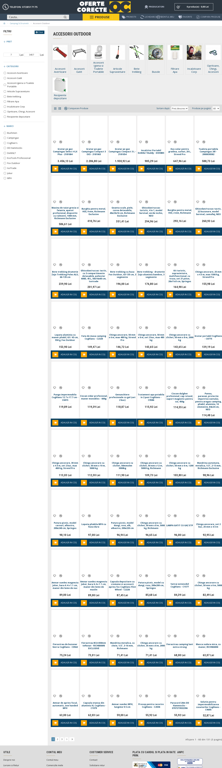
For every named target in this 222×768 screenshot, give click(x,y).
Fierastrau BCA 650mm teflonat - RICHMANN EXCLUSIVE (93, 626)
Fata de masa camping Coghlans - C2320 (93, 329)
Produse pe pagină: (201, 108)
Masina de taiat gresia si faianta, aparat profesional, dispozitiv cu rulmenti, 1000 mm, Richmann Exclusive (65, 208)
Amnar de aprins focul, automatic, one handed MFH (65, 683)
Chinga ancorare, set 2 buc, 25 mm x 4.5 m (208, 510)
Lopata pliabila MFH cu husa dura (94, 510)
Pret (9, 41)
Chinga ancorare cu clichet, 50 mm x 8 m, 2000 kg (180, 329)
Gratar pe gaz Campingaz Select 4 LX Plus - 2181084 (65, 148)
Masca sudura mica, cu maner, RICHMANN (208, 626)
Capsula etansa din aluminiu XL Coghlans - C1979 (93, 683)
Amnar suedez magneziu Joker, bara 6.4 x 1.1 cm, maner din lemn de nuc (65, 567)
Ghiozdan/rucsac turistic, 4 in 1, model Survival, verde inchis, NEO (151, 205)
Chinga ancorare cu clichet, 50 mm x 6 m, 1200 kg (180, 453)
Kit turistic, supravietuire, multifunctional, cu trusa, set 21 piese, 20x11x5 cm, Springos (179, 268)
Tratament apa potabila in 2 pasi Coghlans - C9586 (151, 386)
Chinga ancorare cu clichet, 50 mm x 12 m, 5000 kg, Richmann (151, 453)
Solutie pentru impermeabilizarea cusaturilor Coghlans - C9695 (208, 683)
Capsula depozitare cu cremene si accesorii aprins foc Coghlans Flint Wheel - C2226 (122, 568)
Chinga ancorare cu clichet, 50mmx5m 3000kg (122, 453)
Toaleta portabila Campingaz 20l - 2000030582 (208, 148)
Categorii (13, 66)
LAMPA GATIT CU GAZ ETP (180, 510)
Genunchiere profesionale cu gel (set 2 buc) (122, 386)
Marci (10, 126)
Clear (40, 32)
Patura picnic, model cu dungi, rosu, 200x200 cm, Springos (151, 567)
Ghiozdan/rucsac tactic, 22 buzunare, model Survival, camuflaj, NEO (208, 205)
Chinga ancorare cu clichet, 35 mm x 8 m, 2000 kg (151, 626)
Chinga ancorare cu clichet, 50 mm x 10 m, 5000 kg (93, 453)
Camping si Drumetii (19, 23)
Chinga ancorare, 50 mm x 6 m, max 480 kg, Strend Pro (122, 329)
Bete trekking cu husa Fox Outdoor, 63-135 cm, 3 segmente (122, 267)
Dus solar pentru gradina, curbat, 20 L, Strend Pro (179, 148)
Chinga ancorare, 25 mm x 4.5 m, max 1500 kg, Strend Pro (208, 267)
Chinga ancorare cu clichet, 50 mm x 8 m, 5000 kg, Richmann (151, 510)
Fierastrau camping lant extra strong (179, 626)
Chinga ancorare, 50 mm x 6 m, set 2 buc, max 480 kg (151, 329)
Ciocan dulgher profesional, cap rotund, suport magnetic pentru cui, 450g (179, 387)
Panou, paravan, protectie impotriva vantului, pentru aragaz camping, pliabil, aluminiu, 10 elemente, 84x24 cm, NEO (208, 391)
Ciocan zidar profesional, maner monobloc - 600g (93, 386)
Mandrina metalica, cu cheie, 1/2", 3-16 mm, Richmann (122, 626)
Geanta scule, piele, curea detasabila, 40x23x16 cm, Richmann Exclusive (122, 205)
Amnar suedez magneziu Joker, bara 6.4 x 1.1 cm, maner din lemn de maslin (93, 567)
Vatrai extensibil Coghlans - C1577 (180, 567)
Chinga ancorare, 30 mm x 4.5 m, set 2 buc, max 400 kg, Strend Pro (65, 453)
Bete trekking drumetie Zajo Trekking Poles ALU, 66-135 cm (65, 267)
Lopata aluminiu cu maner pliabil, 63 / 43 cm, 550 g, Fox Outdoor (65, 329)
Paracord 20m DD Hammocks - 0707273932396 (179, 683)
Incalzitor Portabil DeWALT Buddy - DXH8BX (151, 148)
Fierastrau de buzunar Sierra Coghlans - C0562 (65, 626)
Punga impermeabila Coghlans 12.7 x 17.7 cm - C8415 (65, 386)
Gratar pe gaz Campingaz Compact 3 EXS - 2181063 (93, 148)
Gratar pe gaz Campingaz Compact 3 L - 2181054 (122, 148)
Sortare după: (154, 108)
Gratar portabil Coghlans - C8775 (208, 329)
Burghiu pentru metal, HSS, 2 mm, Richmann (179, 204)
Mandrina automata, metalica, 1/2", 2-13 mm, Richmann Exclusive (208, 453)
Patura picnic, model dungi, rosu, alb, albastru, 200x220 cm (122, 510)
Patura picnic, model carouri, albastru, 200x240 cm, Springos (65, 510)
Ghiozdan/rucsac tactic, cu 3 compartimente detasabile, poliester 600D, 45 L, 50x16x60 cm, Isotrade (93, 270)
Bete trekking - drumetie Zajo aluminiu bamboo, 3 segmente (151, 267)
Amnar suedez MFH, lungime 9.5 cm (122, 683)
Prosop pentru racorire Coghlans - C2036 (151, 683)
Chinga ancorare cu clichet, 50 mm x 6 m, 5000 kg (208, 567)
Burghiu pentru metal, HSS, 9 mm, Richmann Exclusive (93, 204)
